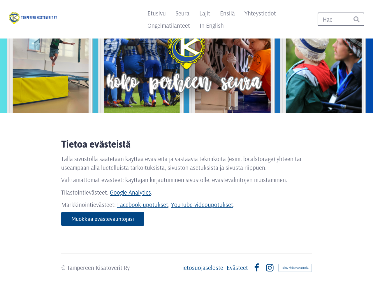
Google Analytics (130, 192)
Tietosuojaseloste (201, 268)
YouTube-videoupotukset (202, 204)
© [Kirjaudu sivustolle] (64, 267)
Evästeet (237, 268)
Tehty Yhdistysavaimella (295, 268)
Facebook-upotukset (142, 204)
